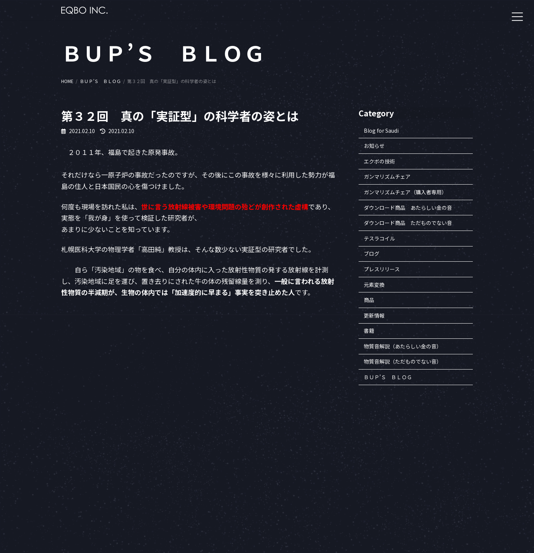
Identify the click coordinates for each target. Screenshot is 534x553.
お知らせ (374, 146)
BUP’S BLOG (464, 476)
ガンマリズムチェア (387, 177)
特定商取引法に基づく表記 (410, 484)
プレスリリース (382, 269)
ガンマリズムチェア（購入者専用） (405, 192)
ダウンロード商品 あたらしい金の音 (408, 207)
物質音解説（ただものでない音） (403, 361)
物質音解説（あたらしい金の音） (403, 346)
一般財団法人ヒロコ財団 (344, 459)
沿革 (387, 467)
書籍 (369, 331)
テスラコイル (379, 238)
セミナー (460, 450)
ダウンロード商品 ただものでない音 (408, 223)
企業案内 (392, 450)
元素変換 (374, 284)
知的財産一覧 (396, 476)
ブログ (371, 254)
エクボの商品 (465, 459)
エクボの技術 (379, 161)
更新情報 (374, 315)
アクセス (392, 510)
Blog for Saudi (381, 130)
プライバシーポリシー (405, 493)
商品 (369, 300)
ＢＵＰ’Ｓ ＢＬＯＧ (388, 377)
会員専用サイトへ (337, 450)
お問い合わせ (396, 502)
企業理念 (392, 459)
